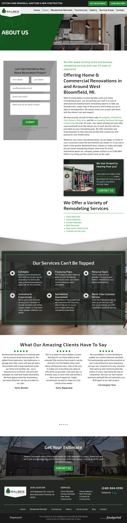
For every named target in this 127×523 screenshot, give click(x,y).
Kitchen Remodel (74, 222)
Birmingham (104, 117)
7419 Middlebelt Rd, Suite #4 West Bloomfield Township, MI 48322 (42, 495)
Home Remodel (73, 217)
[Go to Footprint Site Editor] (111, 518)
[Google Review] (115, 493)
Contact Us (105, 190)
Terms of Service (25, 130)
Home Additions (73, 220)
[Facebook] (112, 493)
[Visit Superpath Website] (16, 518)
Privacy (78, 519)
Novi (84, 120)
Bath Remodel (72, 225)
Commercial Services (75, 231)
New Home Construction (77, 228)
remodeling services (104, 177)
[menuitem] (36, 10)
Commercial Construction (84, 498)
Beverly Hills (75, 120)
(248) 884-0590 (118, 4)
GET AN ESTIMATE (98, 4)
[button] (59, 424)
